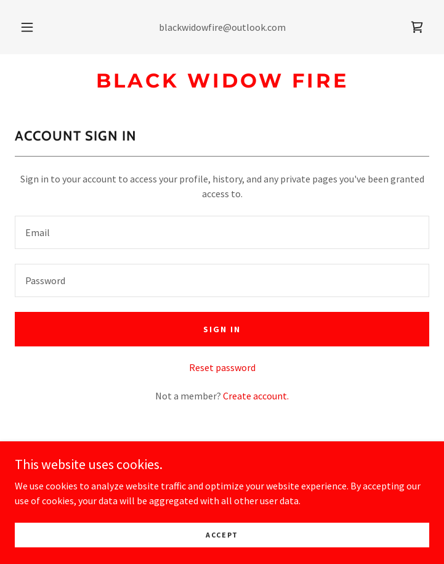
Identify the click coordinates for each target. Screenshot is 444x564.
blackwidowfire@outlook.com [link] (222, 27)
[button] (34, 27)
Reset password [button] (222, 367)
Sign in (222, 329)
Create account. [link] (256, 396)
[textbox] (222, 232)
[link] (417, 27)
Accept (222, 534)
